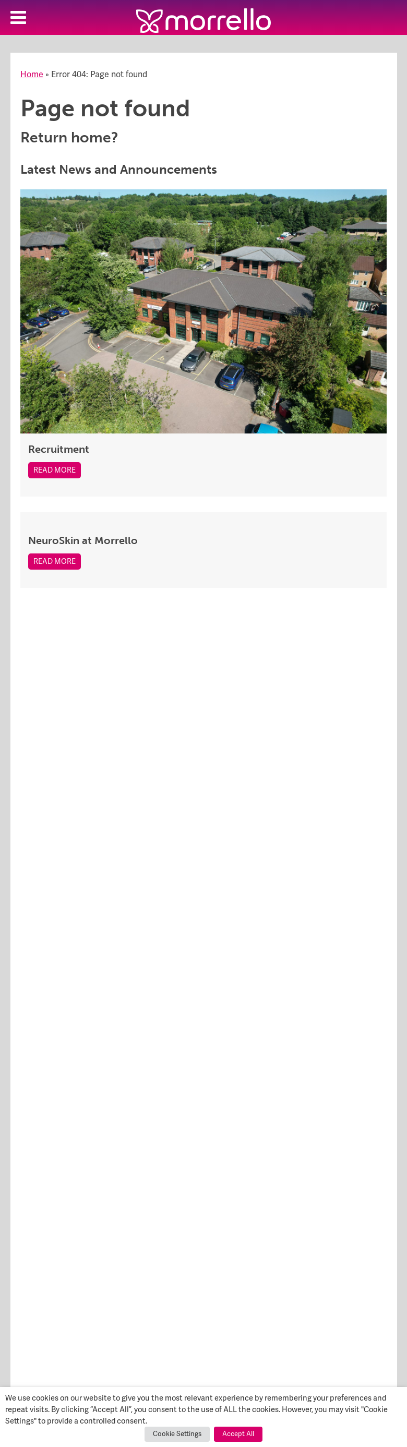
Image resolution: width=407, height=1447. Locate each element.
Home (31, 74)
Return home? (69, 137)
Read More (54, 470)
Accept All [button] (238, 1434)
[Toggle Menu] (18, 17)
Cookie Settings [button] (177, 1434)
